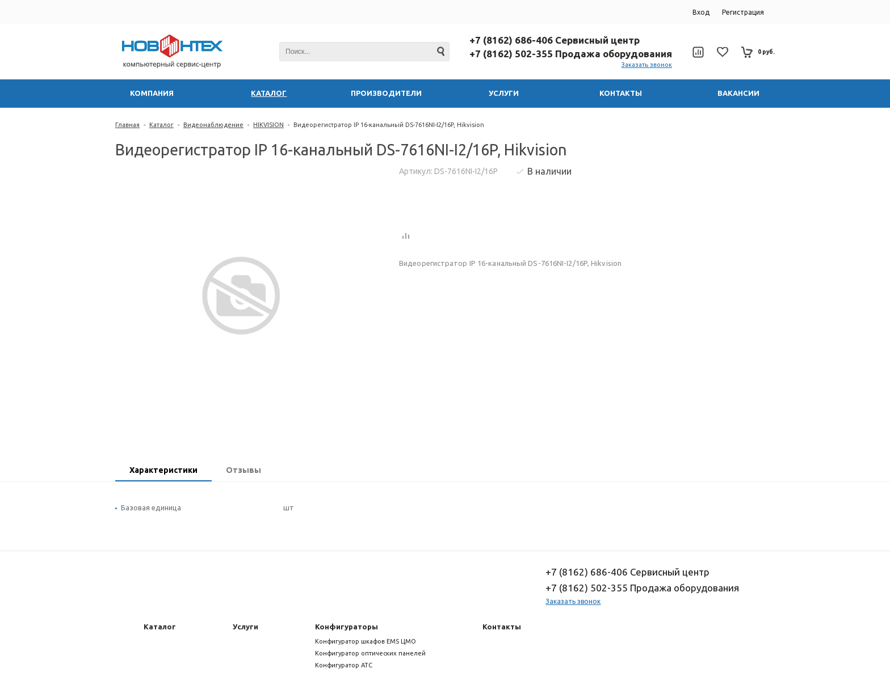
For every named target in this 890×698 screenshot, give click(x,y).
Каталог (161, 124)
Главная (127, 124)
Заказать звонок (647, 64)
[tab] (163, 471)
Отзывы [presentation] (243, 470)
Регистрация (743, 12)
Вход (701, 12)
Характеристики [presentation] (163, 470)
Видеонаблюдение (213, 124)
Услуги (245, 627)
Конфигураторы (346, 627)
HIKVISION (268, 124)
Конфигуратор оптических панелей (370, 653)
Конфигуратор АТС (343, 665)
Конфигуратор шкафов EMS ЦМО (365, 641)
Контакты (501, 627)
